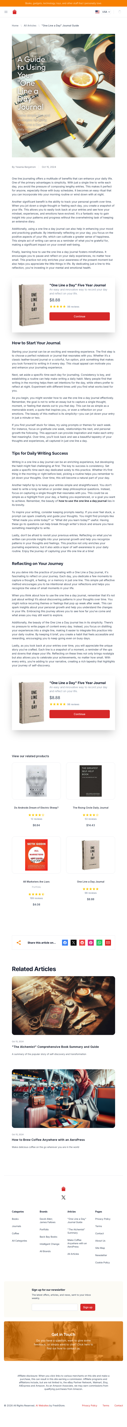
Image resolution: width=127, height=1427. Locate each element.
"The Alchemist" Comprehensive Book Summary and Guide (55, 1046)
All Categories (19, 1240)
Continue (79, 316)
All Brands (45, 1251)
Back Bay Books (48, 1236)
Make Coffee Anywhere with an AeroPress (77, 1243)
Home (15, 25)
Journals (16, 1226)
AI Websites (42, 1405)
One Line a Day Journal (90, 881)
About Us (100, 1240)
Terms (98, 1226)
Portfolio (44, 1229)
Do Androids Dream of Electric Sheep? (36, 807)
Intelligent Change (49, 1244)
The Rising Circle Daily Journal (90, 807)
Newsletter (101, 1255)
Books (15, 1218)
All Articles (30, 25)
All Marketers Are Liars (36, 881)
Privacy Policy (102, 1218)
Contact (99, 1233)
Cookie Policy (102, 1262)
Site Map (100, 1247)
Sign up (87, 1307)
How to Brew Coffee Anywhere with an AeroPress (48, 1139)
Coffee (15, 1233)
